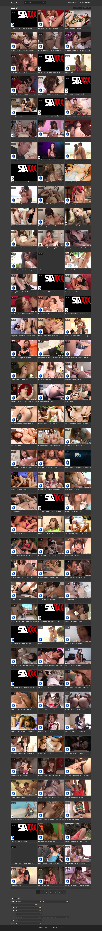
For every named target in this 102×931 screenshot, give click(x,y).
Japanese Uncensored (55, 917)
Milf (28, 920)
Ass (24, 905)
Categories (85, 3)
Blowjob (28, 908)
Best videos (71, 3)
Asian (55, 902)
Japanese (28, 917)
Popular (87, 8)
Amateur (28, 902)
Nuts (14, 3)
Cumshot (28, 911)
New (77, 8)
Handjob (28, 914)
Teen (28, 923)
